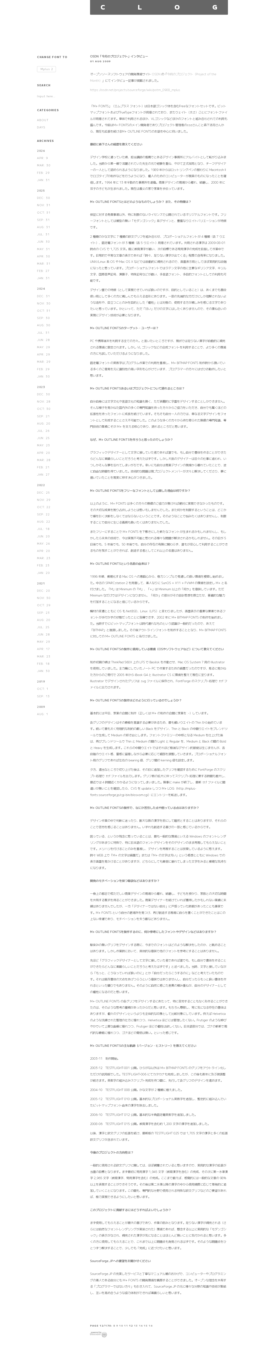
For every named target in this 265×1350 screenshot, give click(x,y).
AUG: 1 (42, 714)
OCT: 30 (43, 409)
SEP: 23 (43, 613)
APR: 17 (43, 649)
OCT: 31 (43, 212)
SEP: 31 (43, 220)
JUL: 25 (43, 627)
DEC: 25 (43, 492)
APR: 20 (43, 453)
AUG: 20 (43, 423)
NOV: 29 (43, 500)
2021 (41, 583)
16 (151, 1325)
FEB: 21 (43, 467)
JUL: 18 (43, 529)
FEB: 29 (43, 173)
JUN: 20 (43, 536)
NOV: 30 (43, 303)
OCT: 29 (43, 605)
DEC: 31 (43, 296)
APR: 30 (43, 256)
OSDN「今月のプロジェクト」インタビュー (119, 56)
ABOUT (43, 120)
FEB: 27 (43, 271)
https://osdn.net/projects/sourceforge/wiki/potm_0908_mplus (135, 90)
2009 (41, 707)
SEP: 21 (43, 416)
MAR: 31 (43, 263)
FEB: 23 (43, 565)
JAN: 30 (43, 376)
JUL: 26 (43, 431)
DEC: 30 (43, 198)
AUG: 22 (43, 521)
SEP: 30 (43, 318)
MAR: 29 (43, 362)
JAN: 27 (43, 474)
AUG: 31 (43, 227)
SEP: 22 (43, 514)
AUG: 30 (43, 325)
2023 (41, 387)
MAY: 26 (43, 543)
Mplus (47, 69)
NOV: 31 (43, 205)
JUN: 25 (43, 438)
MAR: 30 (43, 165)
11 (126, 1325)
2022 (41, 485)
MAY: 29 (43, 347)
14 (141, 1325)
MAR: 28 (43, 460)
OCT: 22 (43, 507)
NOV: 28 (43, 401)
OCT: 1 (42, 689)
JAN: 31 (43, 180)
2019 (41, 681)
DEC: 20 (43, 591)
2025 (41, 190)
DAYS (41, 127)
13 (136, 1325)
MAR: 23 (43, 558)
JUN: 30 (43, 241)
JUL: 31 (43, 234)
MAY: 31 (43, 249)
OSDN (156, 74)
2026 (41, 151)
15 (146, 1325)
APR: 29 (43, 354)
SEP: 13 (43, 696)
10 (121, 1325)
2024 (41, 289)
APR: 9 (42, 158)
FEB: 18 (43, 664)
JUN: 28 (43, 340)
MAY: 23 (43, 445)
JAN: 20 (43, 573)
